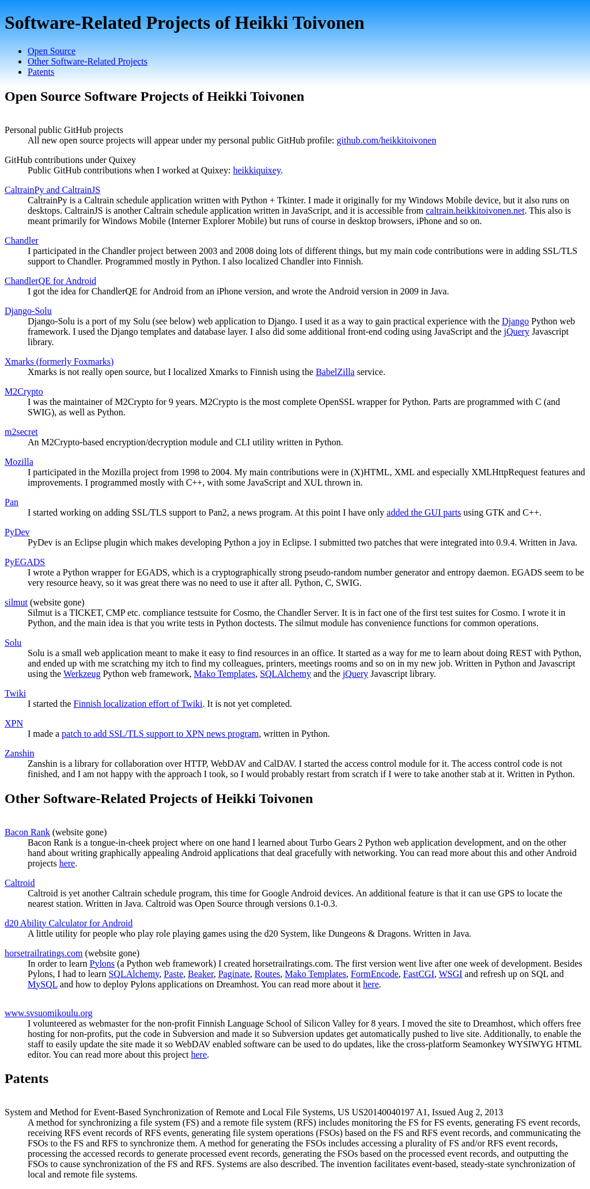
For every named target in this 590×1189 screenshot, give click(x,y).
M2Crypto (24, 391)
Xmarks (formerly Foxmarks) (59, 361)
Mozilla (19, 462)
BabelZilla (335, 372)
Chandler (22, 240)
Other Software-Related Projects (88, 61)
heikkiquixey (257, 170)
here (67, 863)
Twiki (15, 693)
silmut (16, 602)
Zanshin (20, 753)
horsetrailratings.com (44, 953)
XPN (14, 723)
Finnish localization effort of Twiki (138, 704)
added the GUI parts (424, 512)
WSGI (450, 974)
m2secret (21, 432)
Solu (13, 642)
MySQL (43, 984)
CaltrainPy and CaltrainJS (52, 190)
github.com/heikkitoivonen (386, 140)
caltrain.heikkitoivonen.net (475, 210)
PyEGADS (25, 562)
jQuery (516, 331)
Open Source (51, 51)
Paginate (234, 974)
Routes (267, 974)
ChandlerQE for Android (50, 281)
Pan (11, 502)
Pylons (102, 963)
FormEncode (375, 974)
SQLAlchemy (285, 674)
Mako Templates (225, 674)
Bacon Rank (27, 832)
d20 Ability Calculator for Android (69, 923)
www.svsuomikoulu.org (48, 1013)
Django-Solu (28, 311)
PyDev (17, 532)
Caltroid (20, 883)
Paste (173, 974)
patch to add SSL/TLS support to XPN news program (160, 734)
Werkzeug (81, 674)
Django (515, 321)
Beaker (201, 974)
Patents (41, 72)
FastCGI (418, 974)
